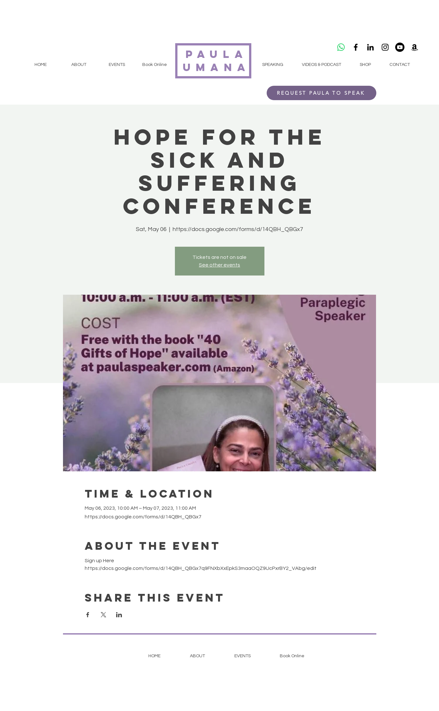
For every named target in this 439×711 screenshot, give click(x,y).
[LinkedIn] (370, 47)
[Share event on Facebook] (88, 614)
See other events (219, 265)
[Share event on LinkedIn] (119, 614)
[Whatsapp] (341, 47)
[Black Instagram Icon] (385, 47)
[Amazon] (414, 47)
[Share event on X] (103, 614)
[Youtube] (399, 47)
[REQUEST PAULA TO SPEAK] (321, 93)
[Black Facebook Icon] (355, 47)
